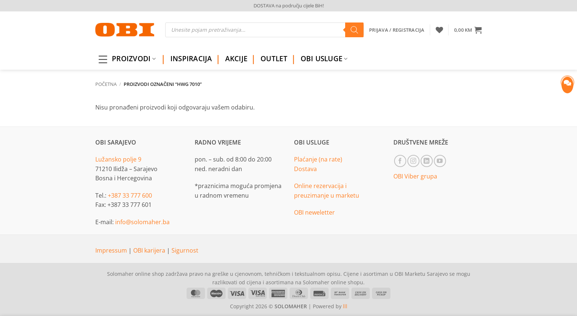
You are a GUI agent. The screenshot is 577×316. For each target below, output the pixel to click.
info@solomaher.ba (142, 222)
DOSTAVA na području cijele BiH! (289, 5)
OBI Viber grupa (415, 176)
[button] (468, 30)
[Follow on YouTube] (440, 161)
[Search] (354, 29)
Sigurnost (184, 250)
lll (345, 306)
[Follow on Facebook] (400, 161)
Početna (106, 84)
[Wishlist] (439, 30)
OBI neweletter (314, 212)
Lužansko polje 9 (118, 159)
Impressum (111, 250)
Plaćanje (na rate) (318, 159)
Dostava (305, 169)
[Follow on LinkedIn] (427, 161)
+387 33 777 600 (130, 195)
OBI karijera (150, 250)
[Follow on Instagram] (413, 161)
